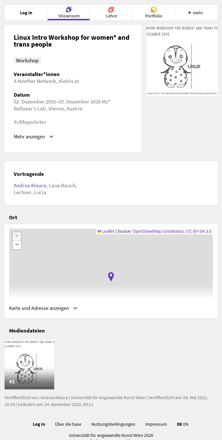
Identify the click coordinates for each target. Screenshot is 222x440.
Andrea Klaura (30, 185)
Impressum (156, 425)
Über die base (68, 425)
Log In (39, 425)
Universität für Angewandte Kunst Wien (108, 398)
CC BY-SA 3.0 (198, 231)
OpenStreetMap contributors (158, 231)
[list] (111, 365)
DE (179, 425)
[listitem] (29, 365)
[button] (111, 276)
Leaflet (106, 231)
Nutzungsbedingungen (113, 425)
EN (185, 425)
